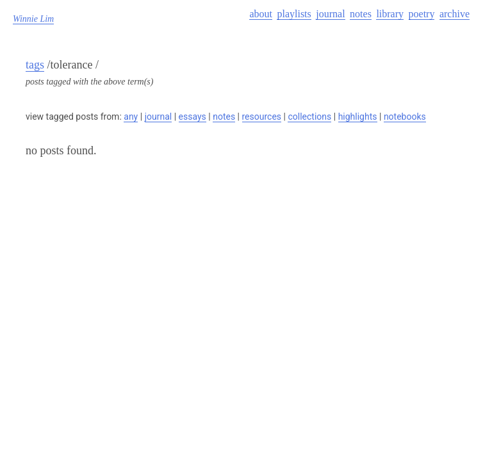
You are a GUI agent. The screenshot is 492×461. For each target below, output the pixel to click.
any (131, 116)
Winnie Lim (33, 19)
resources (262, 116)
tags (35, 64)
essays (192, 116)
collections (309, 116)
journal (330, 13)
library (390, 13)
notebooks (405, 116)
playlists (294, 13)
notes (361, 13)
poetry (422, 13)
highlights (357, 116)
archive (454, 13)
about (260, 13)
